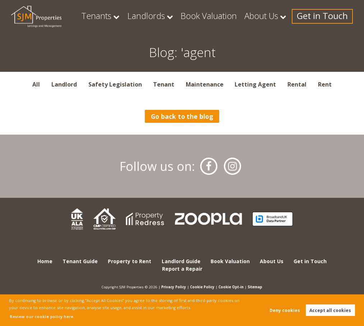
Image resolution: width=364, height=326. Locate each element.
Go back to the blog (182, 116)
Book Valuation (243, 16)
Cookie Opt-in (232, 286)
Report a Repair (182, 268)
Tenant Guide (80, 261)
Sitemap (257, 286)
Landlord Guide (181, 261)
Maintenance (205, 84)
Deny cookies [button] (284, 310)
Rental (297, 84)
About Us (283, 16)
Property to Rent (129, 261)
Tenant (163, 84)
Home (44, 261)
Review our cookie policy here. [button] (42, 316)
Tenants (154, 16)
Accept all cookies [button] (330, 310)
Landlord (64, 84)
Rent (325, 84)
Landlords (194, 16)
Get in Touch (331, 16)
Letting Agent (255, 84)
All (36, 84)
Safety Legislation (115, 84)
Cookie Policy (202, 286)
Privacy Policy (171, 286)
